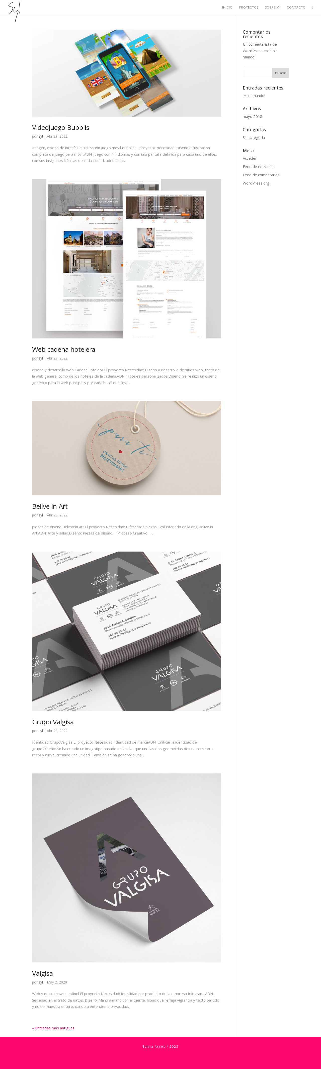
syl (41, 136)
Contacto (296, 8)
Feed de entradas (258, 166)
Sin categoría (254, 137)
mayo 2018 (252, 116)
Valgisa (42, 973)
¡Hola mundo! (254, 95)
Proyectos (249, 8)
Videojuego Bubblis (60, 127)
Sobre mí (272, 8)
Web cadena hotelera (63, 349)
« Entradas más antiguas (53, 1027)
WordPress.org (256, 183)
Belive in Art (50, 506)
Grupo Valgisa (53, 721)
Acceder (250, 158)
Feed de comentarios (261, 174)
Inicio (227, 8)
